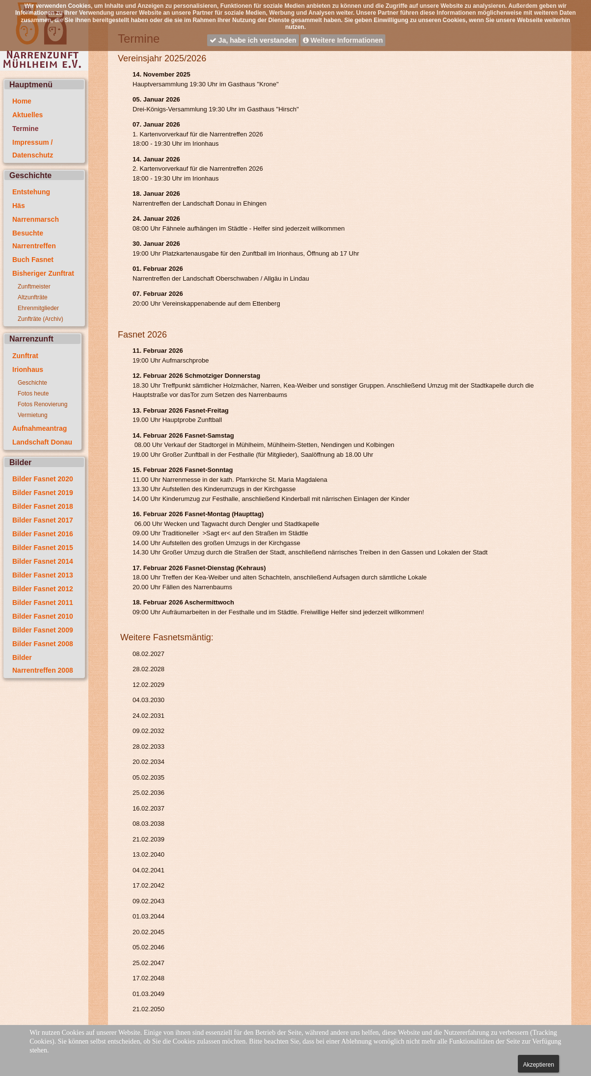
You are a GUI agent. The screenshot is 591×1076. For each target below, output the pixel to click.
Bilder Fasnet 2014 (42, 561)
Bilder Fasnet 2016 (42, 534)
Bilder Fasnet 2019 (42, 493)
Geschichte (32, 382)
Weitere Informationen (343, 40)
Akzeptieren (538, 1064)
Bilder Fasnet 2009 (42, 630)
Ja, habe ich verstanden (253, 40)
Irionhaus (27, 369)
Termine (25, 128)
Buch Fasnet (33, 259)
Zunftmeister (34, 286)
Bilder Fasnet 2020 (42, 479)
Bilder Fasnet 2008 (42, 644)
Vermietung (33, 415)
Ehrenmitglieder (38, 308)
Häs (18, 206)
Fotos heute (33, 393)
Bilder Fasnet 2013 (42, 575)
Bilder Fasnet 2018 (42, 506)
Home (21, 101)
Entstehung (31, 192)
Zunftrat (25, 356)
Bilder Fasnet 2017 (42, 520)
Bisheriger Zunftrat (43, 273)
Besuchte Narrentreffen (34, 239)
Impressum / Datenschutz (32, 148)
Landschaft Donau (42, 442)
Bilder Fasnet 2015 (42, 547)
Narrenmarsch (35, 219)
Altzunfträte (33, 297)
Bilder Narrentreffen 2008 (42, 664)
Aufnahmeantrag (39, 428)
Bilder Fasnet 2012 (42, 589)
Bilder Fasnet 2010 (42, 616)
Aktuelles (27, 115)
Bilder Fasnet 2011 (42, 602)
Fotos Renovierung (42, 404)
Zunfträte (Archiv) (40, 318)
